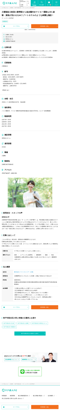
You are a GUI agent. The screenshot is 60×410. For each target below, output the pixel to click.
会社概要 (50, 395)
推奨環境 (12, 395)
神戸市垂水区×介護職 (23, 323)
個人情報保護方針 (23, 395)
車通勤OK (5, 21)
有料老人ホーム (6, 138)
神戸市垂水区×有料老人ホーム (39, 323)
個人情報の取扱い (38, 395)
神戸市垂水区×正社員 (9, 323)
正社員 (4, 147)
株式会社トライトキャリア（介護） (24, 272)
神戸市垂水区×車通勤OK (10, 326)
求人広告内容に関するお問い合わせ (12, 398)
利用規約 (4, 395)
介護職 (4, 155)
